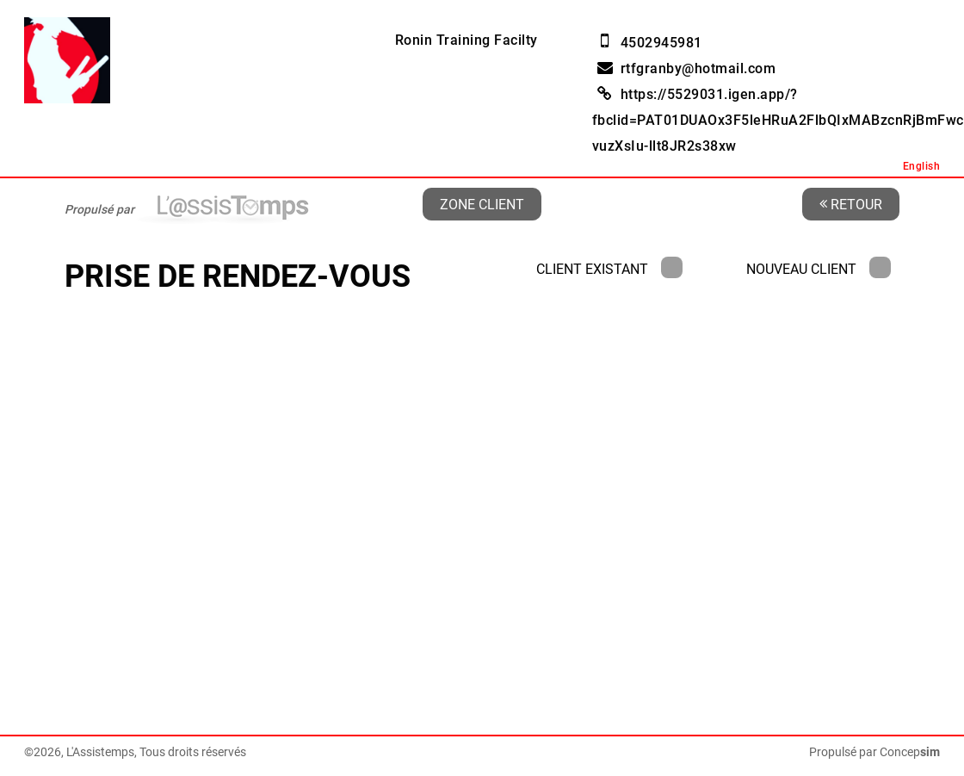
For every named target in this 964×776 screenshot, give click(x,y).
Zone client (482, 204)
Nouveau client (818, 269)
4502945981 (661, 42)
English (922, 166)
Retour (850, 204)
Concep (910, 752)
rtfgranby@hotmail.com (698, 68)
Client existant (609, 269)
